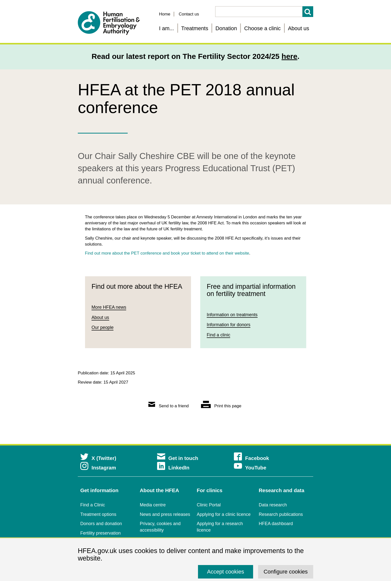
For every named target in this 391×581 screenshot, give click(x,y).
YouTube (250, 467)
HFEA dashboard (276, 523)
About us (298, 28)
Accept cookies (225, 572)
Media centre (153, 504)
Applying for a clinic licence (224, 514)
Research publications (281, 514)
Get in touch (177, 458)
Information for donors (229, 324)
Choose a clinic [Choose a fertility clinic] (262, 28)
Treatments (194, 28)
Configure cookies (286, 572)
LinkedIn (173, 467)
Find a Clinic (92, 504)
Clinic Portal (209, 504)
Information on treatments (232, 314)
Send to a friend (168, 406)
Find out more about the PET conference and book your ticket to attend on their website (167, 253)
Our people (103, 327)
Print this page (221, 406)
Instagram (98, 467)
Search (307, 11)
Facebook (251, 458)
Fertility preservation (100, 533)
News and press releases (165, 514)
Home (164, 14)
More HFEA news (109, 307)
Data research (273, 504)
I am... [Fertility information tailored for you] (166, 28)
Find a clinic (218, 334)
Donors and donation (101, 523)
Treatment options (98, 514)
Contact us (189, 14)
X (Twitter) (98, 458)
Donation (226, 28)
